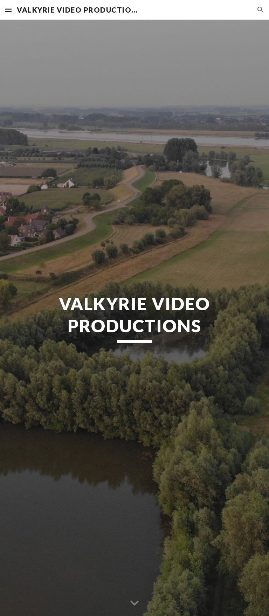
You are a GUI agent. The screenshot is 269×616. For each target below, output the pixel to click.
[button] (8, 9)
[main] (134, 317)
